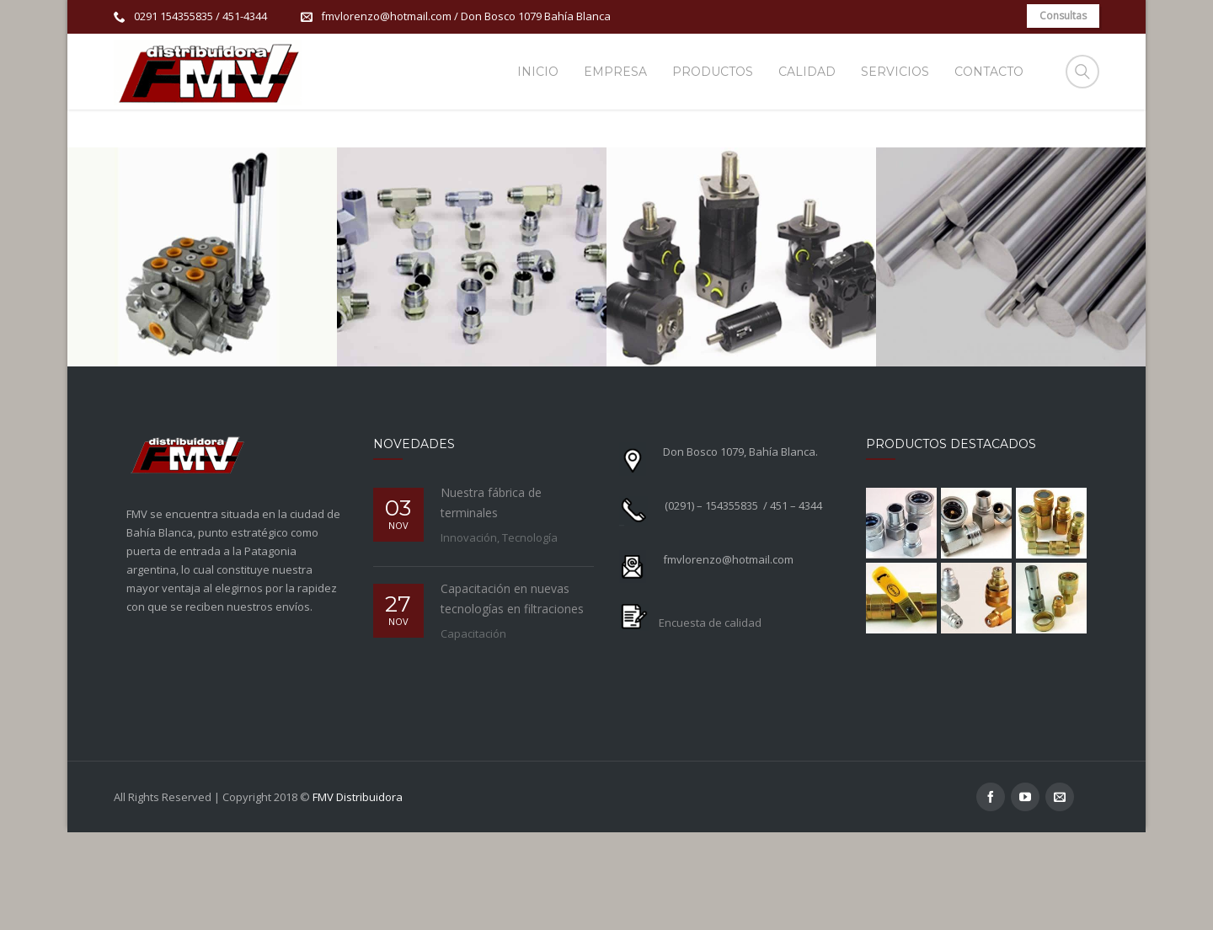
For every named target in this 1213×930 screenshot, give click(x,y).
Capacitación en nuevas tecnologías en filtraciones (512, 695)
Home (863, 149)
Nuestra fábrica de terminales (491, 599)
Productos (925, 149)
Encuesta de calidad (710, 719)
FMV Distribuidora (358, 894)
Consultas (1063, 15)
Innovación (469, 634)
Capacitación (473, 730)
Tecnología (530, 634)
